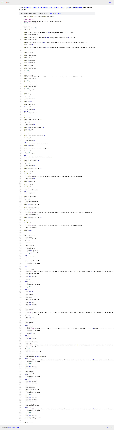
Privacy (13, 427)
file (51, 13)
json (111, 427)
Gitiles (9, 427)
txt (107, 427)
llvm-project (27, 7)
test (72, 7)
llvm (20, 7)
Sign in (110, 2)
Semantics (78, 7)
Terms (18, 427)
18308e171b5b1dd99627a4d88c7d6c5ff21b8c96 (48, 7)
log (55, 13)
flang (68, 7)
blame (59, 13)
